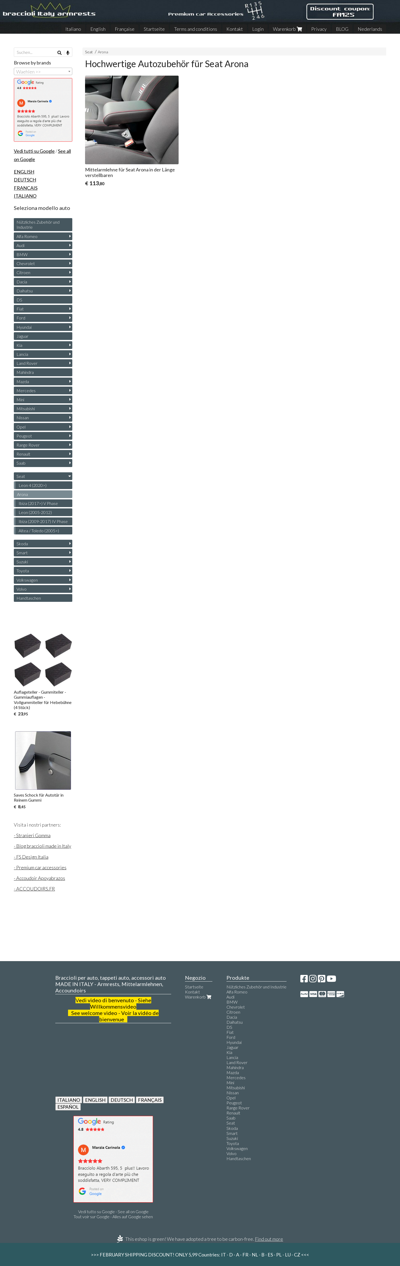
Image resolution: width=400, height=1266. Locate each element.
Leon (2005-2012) (35, 512)
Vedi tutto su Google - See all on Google (113, 1211)
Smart (22, 552)
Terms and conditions (195, 29)
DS (19, 299)
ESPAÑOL (68, 1107)
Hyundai (24, 327)
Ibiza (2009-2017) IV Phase (43, 521)
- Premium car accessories (40, 867)
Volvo (21, 588)
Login (258, 29)
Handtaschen (28, 597)
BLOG (342, 29)
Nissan (22, 417)
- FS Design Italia (31, 857)
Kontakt (234, 29)
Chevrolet (25, 263)
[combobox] (43, 71)
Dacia (21, 281)
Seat (89, 52)
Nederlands (370, 29)
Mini (20, 399)
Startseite (154, 29)
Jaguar (22, 336)
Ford (20, 317)
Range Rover (28, 444)
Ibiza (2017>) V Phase (38, 503)
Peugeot (24, 435)
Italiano (73, 29)
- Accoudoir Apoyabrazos (39, 878)
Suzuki (22, 561)
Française (124, 29)
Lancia (22, 354)
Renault (23, 453)
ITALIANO (68, 1100)
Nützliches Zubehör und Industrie (38, 224)
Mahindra (25, 372)
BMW (22, 254)
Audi (20, 245)
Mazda (22, 381)
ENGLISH (95, 1100)
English (98, 29)
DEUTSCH (122, 1100)
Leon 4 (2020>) (33, 485)
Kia (19, 345)
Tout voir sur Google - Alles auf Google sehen (113, 1216)
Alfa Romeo (26, 236)
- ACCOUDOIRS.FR (34, 889)
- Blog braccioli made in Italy (42, 846)
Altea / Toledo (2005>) (39, 530)
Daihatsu (24, 290)
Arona (103, 52)
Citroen (23, 272)
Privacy (319, 29)
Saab (21, 462)
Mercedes (26, 390)
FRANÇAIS (150, 1100)
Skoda (22, 543)
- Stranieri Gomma (32, 835)
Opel (21, 426)
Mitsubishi (25, 408)
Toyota (22, 570)
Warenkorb (287, 29)
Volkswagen (27, 579)
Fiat (20, 308)
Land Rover (26, 363)
